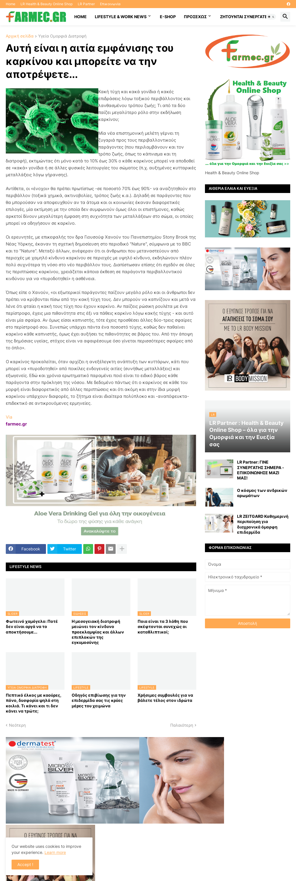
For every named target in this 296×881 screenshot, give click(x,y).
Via (9, 417)
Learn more (55, 852)
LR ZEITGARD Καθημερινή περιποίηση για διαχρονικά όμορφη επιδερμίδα (262, 524)
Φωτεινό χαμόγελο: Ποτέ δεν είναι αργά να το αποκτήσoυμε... (32, 626)
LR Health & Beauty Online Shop (47, 4)
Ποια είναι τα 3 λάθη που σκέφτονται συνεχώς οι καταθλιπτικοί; (163, 626)
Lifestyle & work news (121, 16)
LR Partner (86, 4)
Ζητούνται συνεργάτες (245, 16)
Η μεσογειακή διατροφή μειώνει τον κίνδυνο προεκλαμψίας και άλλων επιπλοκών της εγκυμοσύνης (98, 632)
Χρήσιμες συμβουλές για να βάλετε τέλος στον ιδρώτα (165, 698)
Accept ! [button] (25, 864)
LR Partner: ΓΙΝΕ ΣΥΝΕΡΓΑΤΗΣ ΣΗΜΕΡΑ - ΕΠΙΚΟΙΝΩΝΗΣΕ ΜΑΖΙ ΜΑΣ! (260, 470)
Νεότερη (17, 725)
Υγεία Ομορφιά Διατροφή (62, 36)
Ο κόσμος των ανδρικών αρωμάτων (262, 493)
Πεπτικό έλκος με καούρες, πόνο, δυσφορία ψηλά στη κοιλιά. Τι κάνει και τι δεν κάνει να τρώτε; (33, 703)
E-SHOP (168, 16)
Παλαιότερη (181, 725)
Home (10, 4)
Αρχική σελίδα (20, 36)
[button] (271, 17)
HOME (80, 16)
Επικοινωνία (110, 4)
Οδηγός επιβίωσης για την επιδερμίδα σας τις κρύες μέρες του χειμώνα (99, 700)
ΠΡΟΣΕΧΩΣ (195, 16)
